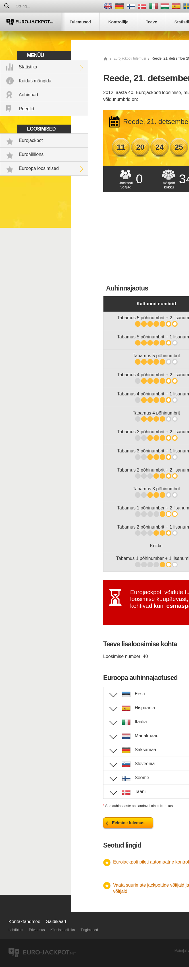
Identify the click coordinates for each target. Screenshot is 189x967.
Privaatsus (37, 930)
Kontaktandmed (24, 921)
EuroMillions (31, 154)
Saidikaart (56, 921)
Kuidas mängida (35, 80)
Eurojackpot (31, 140)
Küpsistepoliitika (62, 930)
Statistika (28, 66)
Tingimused (89, 930)
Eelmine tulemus (128, 822)
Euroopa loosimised (39, 168)
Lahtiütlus (16, 930)
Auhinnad (28, 94)
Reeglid (26, 108)
